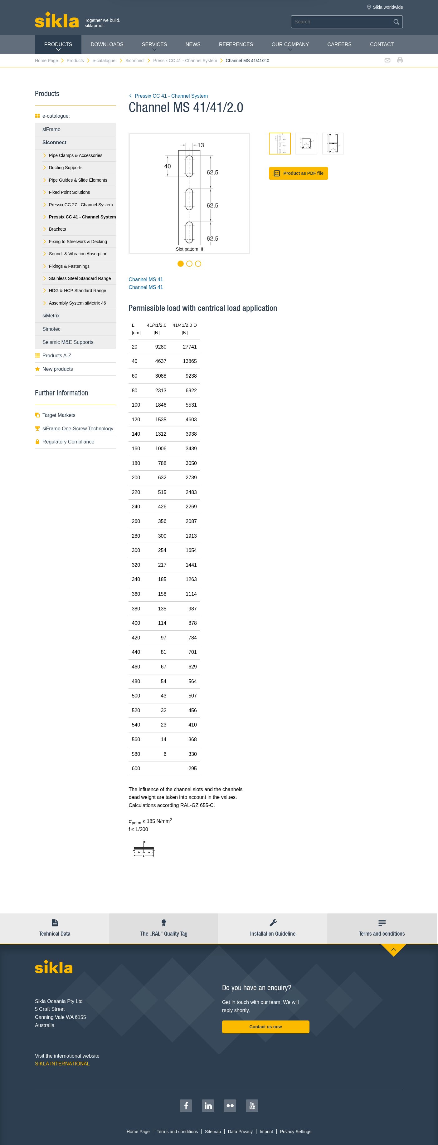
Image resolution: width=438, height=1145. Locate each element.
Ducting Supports (62, 167)
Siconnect (138, 60)
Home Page (50, 60)
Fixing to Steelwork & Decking (74, 241)
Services (154, 47)
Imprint (266, 1131)
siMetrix (51, 315)
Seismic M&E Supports (68, 342)
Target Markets (55, 415)
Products (58, 47)
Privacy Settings (295, 1131)
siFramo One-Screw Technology (74, 428)
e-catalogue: (108, 60)
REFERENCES (236, 44)
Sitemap (213, 1131)
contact (382, 44)
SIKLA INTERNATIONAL (62, 1063)
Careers (340, 44)
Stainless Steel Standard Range (76, 278)
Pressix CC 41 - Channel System (188, 60)
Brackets (54, 229)
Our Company (290, 47)
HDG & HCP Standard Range (74, 290)
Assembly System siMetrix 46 (74, 303)
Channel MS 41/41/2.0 (247, 60)
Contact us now (266, 1026)
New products (54, 369)
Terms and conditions (177, 1131)
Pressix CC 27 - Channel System (77, 204)
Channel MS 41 (146, 279)
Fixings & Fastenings (66, 266)
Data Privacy (240, 1131)
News (193, 44)
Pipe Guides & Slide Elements (74, 180)
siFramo (51, 129)
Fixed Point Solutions (66, 192)
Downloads (107, 44)
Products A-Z (53, 355)
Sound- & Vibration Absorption (74, 253)
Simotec (51, 329)
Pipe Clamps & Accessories (72, 155)
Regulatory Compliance (64, 441)
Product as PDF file (299, 173)
